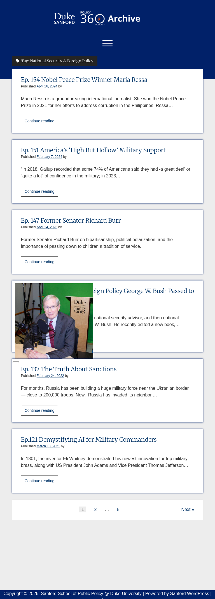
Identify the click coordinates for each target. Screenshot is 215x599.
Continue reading (41, 121)
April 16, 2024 (47, 86)
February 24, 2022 (50, 376)
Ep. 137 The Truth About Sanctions (69, 369)
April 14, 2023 (47, 227)
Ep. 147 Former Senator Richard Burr (71, 220)
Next (186, 509)
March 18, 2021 (48, 446)
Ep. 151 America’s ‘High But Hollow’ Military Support (93, 150)
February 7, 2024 (49, 157)
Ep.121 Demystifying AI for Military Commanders (89, 439)
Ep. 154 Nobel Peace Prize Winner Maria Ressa (84, 80)
